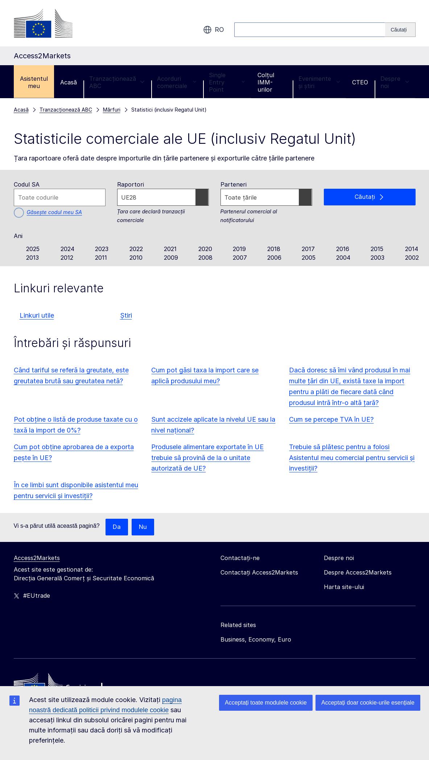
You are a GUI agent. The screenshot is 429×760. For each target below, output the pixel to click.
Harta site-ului (344, 587)
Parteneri (233, 184)
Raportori (130, 184)
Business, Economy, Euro (255, 639)
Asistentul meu (34, 82)
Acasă (68, 82)
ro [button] (213, 29)
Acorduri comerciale (177, 82)
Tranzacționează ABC (117, 82)
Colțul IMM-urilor (265, 82)
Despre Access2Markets (358, 572)
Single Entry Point (227, 82)
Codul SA (27, 184)
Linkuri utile (37, 315)
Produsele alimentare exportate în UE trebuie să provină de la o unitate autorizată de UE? (207, 457)
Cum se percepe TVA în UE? (331, 419)
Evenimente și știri (319, 82)
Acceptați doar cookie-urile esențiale (367, 703)
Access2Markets (37, 558)
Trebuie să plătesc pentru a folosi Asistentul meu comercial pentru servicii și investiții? (351, 457)
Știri (126, 315)
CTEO (360, 82)
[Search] (400, 29)
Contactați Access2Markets (259, 572)
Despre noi (394, 82)
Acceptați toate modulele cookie (266, 703)
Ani (18, 235)
